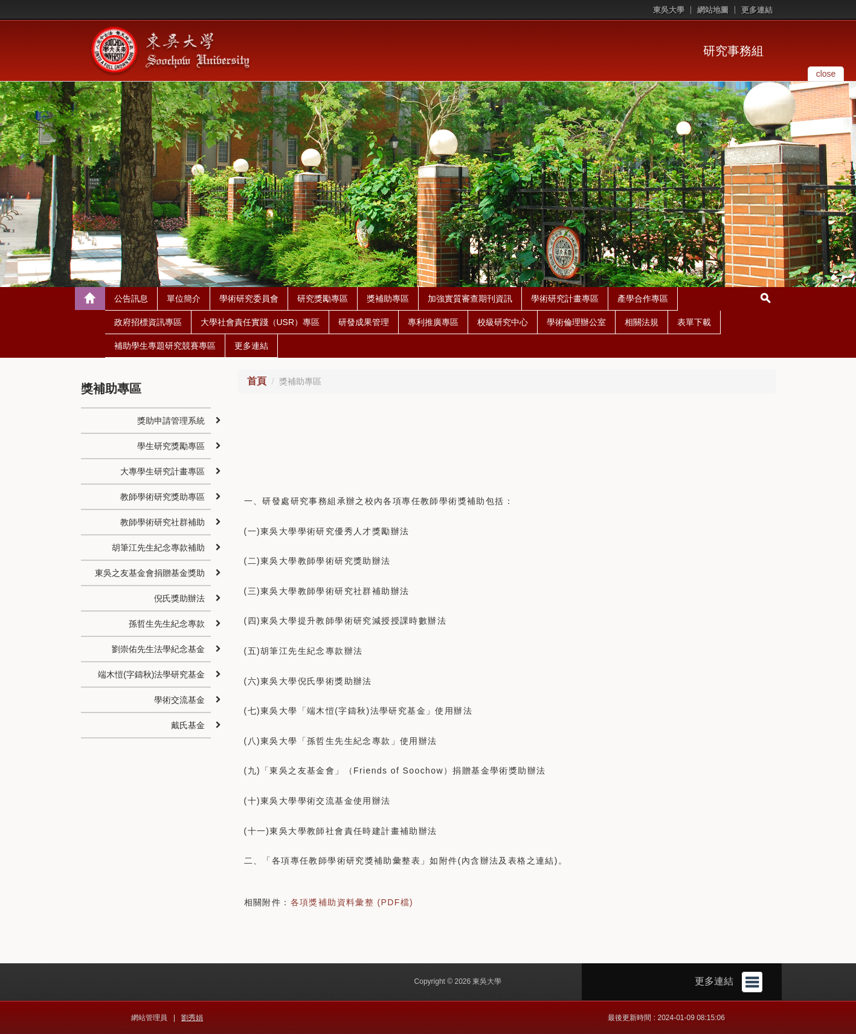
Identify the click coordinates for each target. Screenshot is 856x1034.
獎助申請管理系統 (171, 420)
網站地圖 (713, 10)
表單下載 (694, 322)
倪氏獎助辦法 (179, 598)
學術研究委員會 (248, 298)
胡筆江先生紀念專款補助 (158, 547)
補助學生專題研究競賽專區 (165, 346)
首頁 (256, 381)
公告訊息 (131, 298)
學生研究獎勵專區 (171, 446)
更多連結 (757, 10)
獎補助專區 (388, 298)
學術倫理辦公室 (576, 322)
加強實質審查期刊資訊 (470, 298)
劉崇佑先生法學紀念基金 (158, 649)
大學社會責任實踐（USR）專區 (260, 322)
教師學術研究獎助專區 (162, 497)
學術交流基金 (179, 700)
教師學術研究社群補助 (162, 522)
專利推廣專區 (433, 322)
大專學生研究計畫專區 (162, 471)
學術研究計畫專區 (565, 298)
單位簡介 (184, 298)
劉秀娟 (192, 1017)
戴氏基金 (188, 725)
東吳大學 (668, 10)
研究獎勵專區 (322, 298)
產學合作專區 (642, 298)
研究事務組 (733, 50)
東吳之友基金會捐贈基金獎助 (150, 573)
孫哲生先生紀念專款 (167, 623)
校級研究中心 (502, 322)
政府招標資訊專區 (148, 322)
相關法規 (641, 322)
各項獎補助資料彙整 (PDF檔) (352, 902)
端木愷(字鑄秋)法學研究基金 (151, 674)
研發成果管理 (363, 322)
